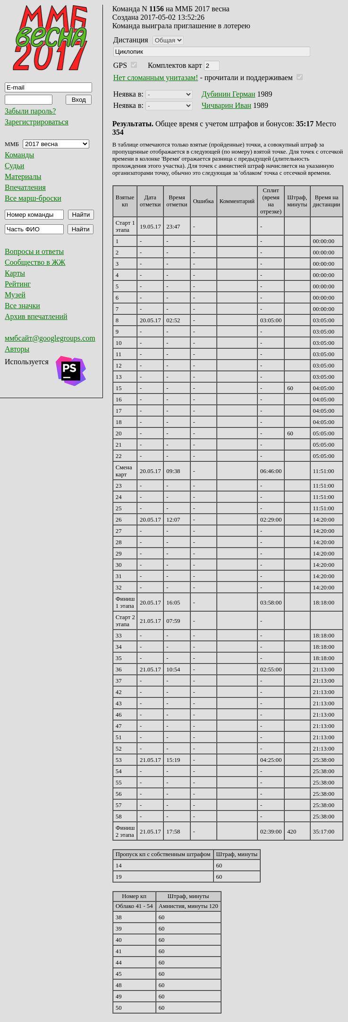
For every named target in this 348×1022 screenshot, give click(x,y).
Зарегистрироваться (36, 122)
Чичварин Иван (226, 105)
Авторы (17, 349)
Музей (15, 295)
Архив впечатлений (36, 316)
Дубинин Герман (228, 94)
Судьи (14, 166)
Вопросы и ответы (34, 251)
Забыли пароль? (30, 111)
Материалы (23, 176)
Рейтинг (18, 284)
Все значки (22, 306)
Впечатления (25, 187)
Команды (19, 155)
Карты (15, 273)
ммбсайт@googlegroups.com (50, 338)
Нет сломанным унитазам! (155, 78)
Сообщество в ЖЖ (35, 262)
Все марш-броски (33, 198)
